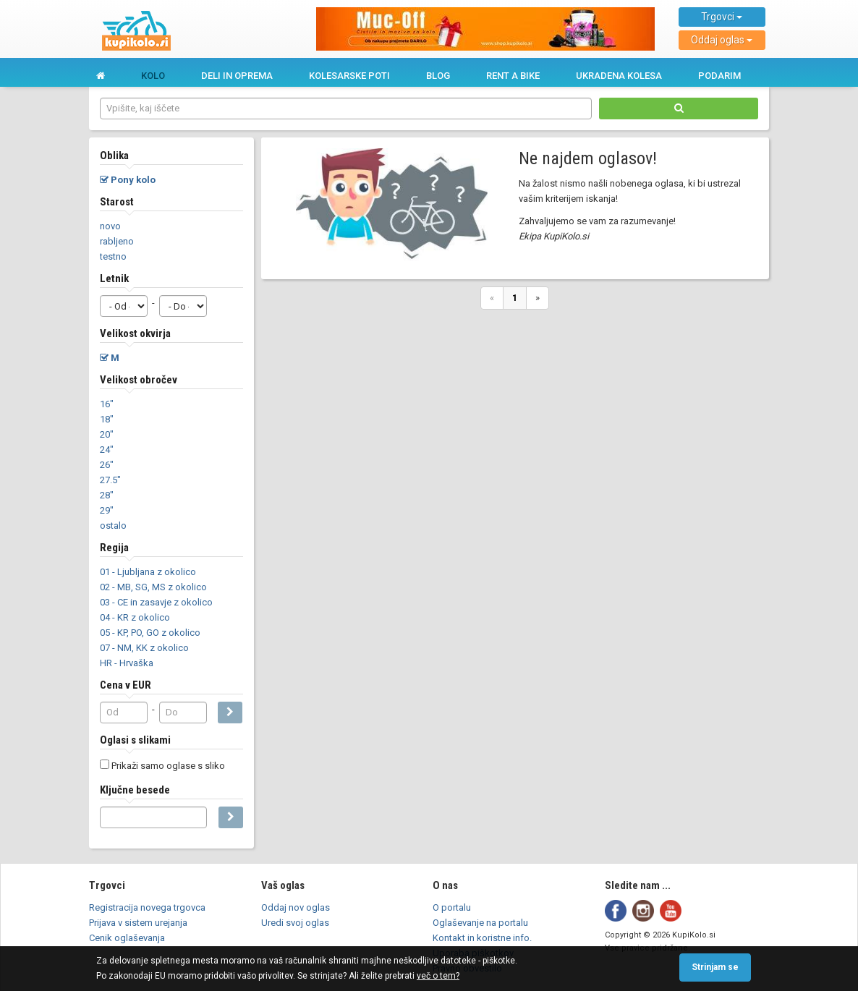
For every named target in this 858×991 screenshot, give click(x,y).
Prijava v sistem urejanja (138, 922)
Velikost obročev (138, 379)
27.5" (110, 480)
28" (107, 495)
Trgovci (721, 16)
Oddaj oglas (721, 40)
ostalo (113, 525)
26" (107, 464)
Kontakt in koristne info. (482, 937)
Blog (438, 75)
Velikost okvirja (135, 333)
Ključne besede (135, 789)
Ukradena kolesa (619, 75)
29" (107, 510)
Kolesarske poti (349, 75)
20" (107, 434)
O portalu (452, 907)
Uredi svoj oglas (295, 922)
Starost (117, 201)
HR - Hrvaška (126, 663)
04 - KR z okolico (135, 617)
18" (107, 419)
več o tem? (438, 976)
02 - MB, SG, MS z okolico (153, 587)
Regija (114, 547)
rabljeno (117, 241)
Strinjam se (715, 967)
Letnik (114, 278)
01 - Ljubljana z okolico (148, 571)
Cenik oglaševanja (127, 937)
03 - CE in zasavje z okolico (156, 602)
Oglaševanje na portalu (480, 922)
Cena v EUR (125, 685)
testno (113, 256)
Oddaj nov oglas (295, 907)
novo (110, 226)
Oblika (114, 155)
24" (107, 449)
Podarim (719, 75)
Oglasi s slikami (135, 740)
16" (107, 404)
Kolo (153, 75)
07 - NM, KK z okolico (144, 647)
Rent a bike (513, 75)
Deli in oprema (237, 75)
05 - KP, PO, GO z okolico (150, 632)
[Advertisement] (515, 422)
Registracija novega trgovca (147, 907)
